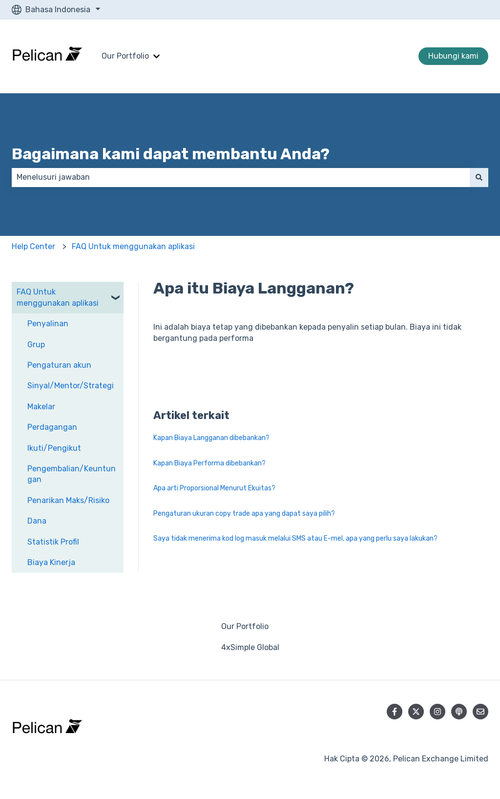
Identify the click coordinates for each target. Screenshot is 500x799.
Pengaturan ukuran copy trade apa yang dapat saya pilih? (244, 513)
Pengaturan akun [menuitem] (59, 365)
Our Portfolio (125, 56)
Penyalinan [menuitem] (47, 323)
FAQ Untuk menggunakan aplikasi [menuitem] (58, 297)
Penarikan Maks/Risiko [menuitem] (68, 500)
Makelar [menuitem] (41, 406)
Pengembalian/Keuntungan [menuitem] (71, 474)
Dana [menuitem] (36, 521)
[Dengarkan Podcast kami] (459, 711)
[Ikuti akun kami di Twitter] (416, 711)
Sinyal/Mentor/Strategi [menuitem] (70, 385)
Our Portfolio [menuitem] (245, 626)
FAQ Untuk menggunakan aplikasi (133, 246)
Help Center (33, 246)
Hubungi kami (453, 56)
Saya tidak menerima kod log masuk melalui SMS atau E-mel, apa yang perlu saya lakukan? (295, 538)
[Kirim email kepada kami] (480, 711)
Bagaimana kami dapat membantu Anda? (171, 154)
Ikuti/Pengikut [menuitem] (54, 448)
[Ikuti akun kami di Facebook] (394, 711)
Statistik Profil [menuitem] (53, 542)
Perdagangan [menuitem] (52, 427)
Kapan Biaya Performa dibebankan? (209, 463)
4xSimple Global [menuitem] (250, 647)
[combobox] (241, 177)
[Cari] (479, 177)
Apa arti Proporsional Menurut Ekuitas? (214, 488)
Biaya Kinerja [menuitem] (51, 562)
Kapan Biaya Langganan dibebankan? (211, 438)
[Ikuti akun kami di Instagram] (437, 711)
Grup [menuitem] (36, 344)
